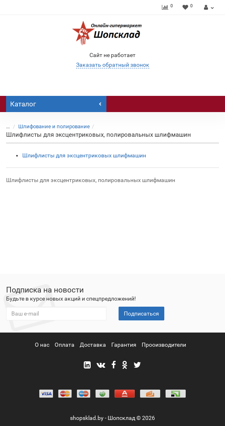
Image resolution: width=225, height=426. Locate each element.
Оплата (64, 344)
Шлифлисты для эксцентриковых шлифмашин (84, 155)
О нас (42, 344)
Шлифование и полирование (54, 126)
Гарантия (123, 344)
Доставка (93, 344)
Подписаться (141, 313)
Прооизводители (164, 344)
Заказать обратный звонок (112, 64)
